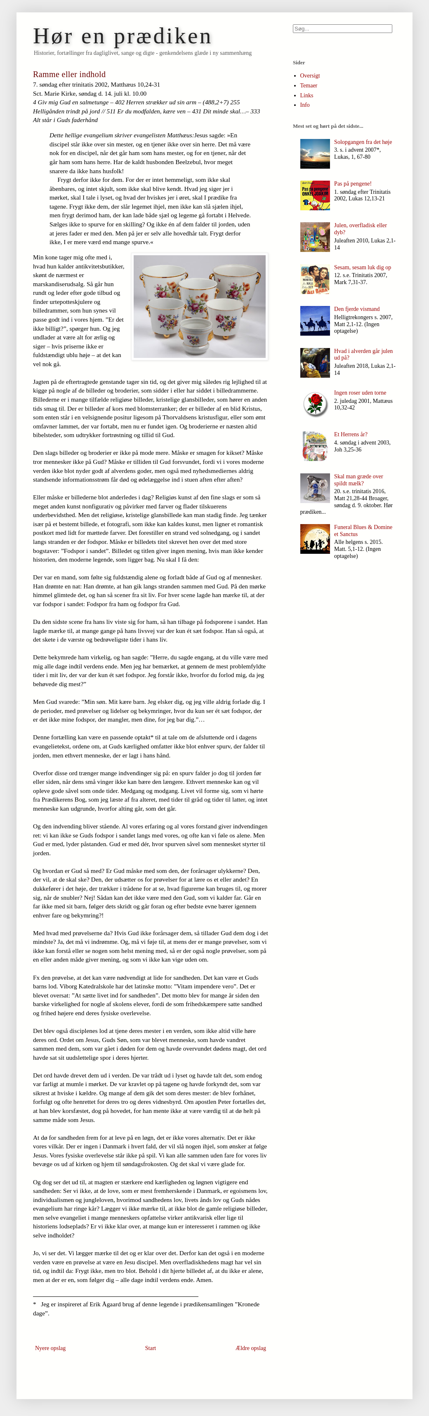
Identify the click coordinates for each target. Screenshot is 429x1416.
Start (150, 1348)
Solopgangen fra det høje (363, 142)
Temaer (309, 85)
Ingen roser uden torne (360, 393)
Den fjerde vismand (357, 309)
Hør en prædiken (123, 35)
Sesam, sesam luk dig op (362, 267)
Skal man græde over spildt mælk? (358, 480)
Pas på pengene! (353, 184)
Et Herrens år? (351, 434)
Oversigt (310, 76)
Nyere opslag (50, 1348)
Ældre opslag (251, 1348)
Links (307, 95)
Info (305, 105)
